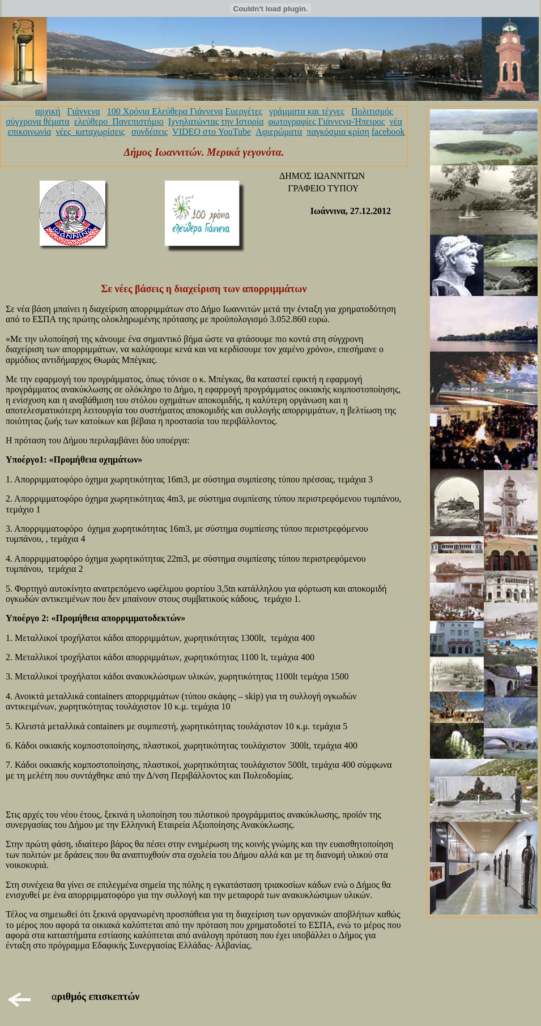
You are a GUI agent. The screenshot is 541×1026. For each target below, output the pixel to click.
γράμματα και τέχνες (306, 111)
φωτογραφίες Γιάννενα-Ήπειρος (326, 121)
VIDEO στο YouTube (211, 131)
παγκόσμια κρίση (337, 131)
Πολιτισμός (372, 111)
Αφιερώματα (278, 131)
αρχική (47, 111)
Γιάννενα (83, 111)
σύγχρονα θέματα (37, 121)
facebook (388, 131)
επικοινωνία (30, 131)
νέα (395, 121)
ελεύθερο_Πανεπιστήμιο (119, 121)
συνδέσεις (149, 131)
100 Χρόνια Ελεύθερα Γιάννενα (165, 111)
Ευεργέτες (243, 111)
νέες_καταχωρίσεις (90, 131)
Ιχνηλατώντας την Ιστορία (216, 121)
